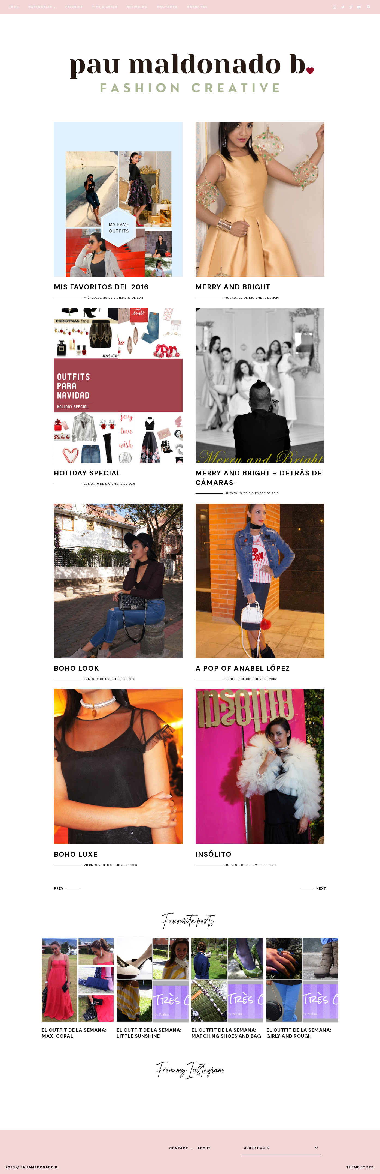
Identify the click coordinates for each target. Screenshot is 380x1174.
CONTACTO (167, 7)
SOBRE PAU (197, 7)
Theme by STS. (360, 1167)
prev (58, 888)
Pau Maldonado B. (39, 1167)
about (204, 1148)
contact (178, 1148)
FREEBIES (74, 7)
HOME (13, 7)
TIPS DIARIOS (105, 7)
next (321, 888)
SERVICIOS (137, 7)
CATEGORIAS (40, 7)
